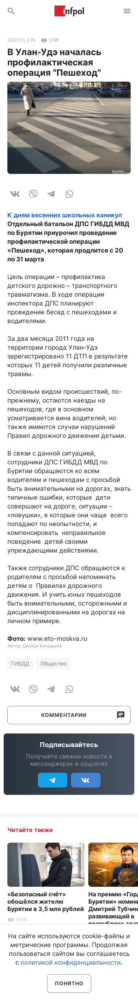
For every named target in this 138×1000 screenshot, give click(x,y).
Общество (53, 663)
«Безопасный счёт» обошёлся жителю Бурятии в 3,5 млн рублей (45, 901)
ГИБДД (20, 663)
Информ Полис (69, 11)
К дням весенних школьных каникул (64, 215)
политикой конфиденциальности (71, 962)
